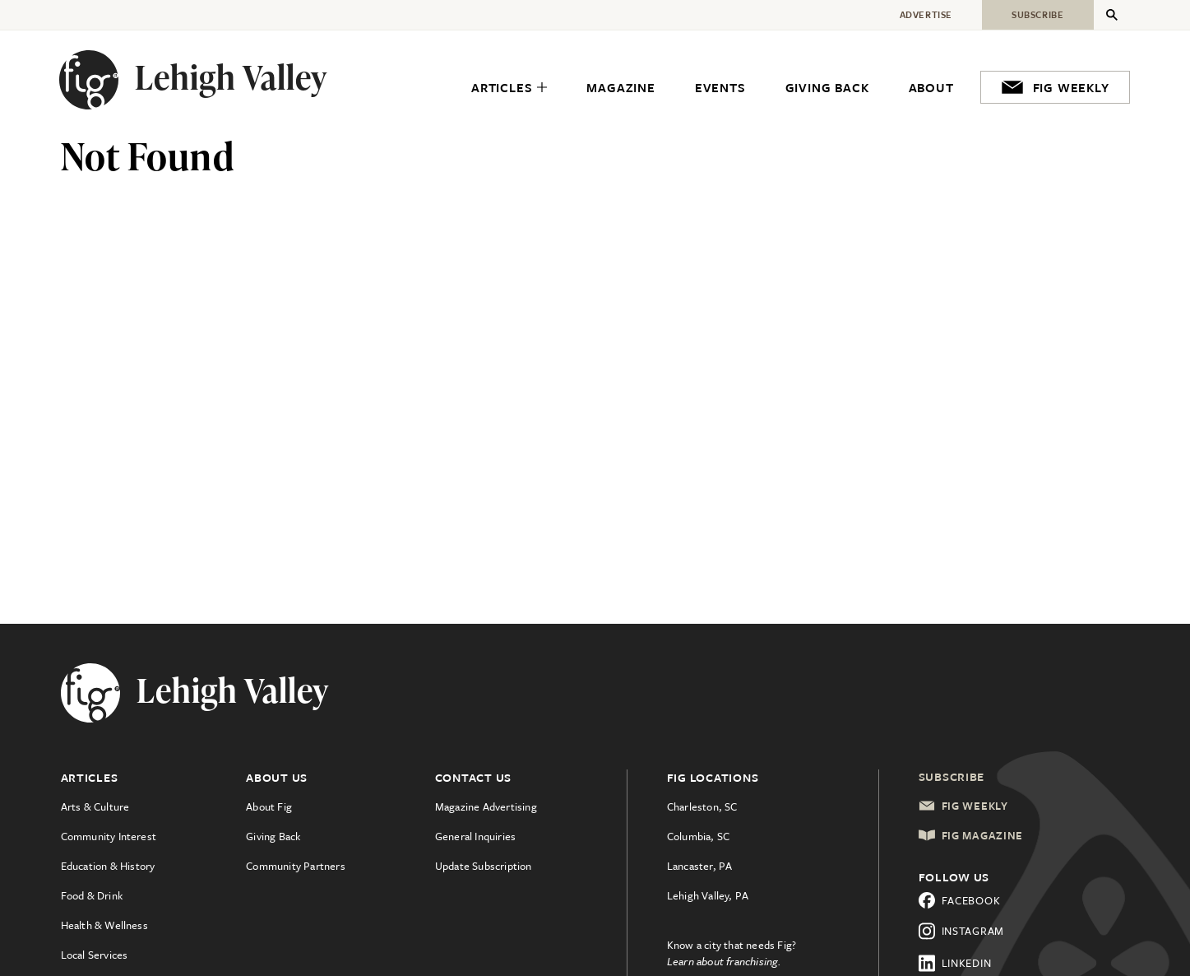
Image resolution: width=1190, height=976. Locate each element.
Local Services (94, 954)
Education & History (108, 865)
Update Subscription (483, 865)
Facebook (960, 900)
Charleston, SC (702, 806)
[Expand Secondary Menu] (1112, 15)
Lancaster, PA (700, 865)
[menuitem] (509, 88)
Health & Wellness (104, 925)
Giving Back (273, 836)
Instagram (961, 931)
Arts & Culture (95, 806)
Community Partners (295, 865)
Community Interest (109, 836)
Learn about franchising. (724, 961)
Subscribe (952, 776)
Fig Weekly (963, 805)
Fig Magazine (971, 835)
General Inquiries (475, 836)
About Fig (269, 806)
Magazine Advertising (486, 806)
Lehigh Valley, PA (707, 895)
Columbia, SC (698, 836)
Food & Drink (92, 895)
